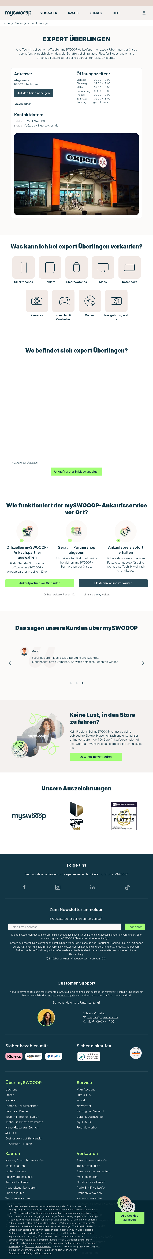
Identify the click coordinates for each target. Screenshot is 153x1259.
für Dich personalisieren (38, 1246)
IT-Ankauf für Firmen (18, 1144)
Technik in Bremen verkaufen (24, 1122)
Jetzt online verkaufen (96, 756)
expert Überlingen (38, 23)
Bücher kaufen (14, 1193)
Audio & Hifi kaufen (17, 1182)
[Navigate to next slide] (143, 662)
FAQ (98, 594)
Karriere (10, 1100)
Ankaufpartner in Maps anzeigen (76, 471)
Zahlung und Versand (90, 1111)
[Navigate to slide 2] (76, 683)
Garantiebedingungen (90, 1116)
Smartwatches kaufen (19, 1176)
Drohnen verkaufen (89, 1193)
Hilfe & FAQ (84, 1095)
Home (6, 23)
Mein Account (86, 1089)
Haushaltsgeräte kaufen (20, 1187)
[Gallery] (76, 663)
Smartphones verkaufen (92, 1160)
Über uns (11, 1089)
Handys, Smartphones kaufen (24, 1160)
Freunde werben (87, 1127)
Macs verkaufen (87, 1176)
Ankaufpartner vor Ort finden (39, 583)
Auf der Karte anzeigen (33, 93)
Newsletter (84, 1106)
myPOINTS (84, 1122)
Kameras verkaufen (89, 1198)
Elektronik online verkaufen (113, 583)
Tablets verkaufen (88, 1166)
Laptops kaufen (15, 1171)
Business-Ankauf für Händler (23, 1138)
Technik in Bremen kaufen (22, 1116)
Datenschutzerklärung (20, 1253)
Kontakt (82, 1100)
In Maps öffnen (22, 103)
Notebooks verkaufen (91, 1182)
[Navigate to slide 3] (82, 683)
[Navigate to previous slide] (9, 662)
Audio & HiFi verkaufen (91, 1187)
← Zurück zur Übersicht (24, 462)
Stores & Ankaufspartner (21, 1106)
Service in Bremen (17, 1111)
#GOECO (11, 1133)
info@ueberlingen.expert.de (40, 125)
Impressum (46, 1253)
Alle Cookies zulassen (129, 1217)
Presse (9, 1095)
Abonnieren (135, 927)
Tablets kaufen (15, 1166)
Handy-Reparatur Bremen (22, 1127)
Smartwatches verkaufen (93, 1171)
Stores (19, 23)
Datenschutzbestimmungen (102, 934)
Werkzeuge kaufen (17, 1198)
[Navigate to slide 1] (70, 683)
